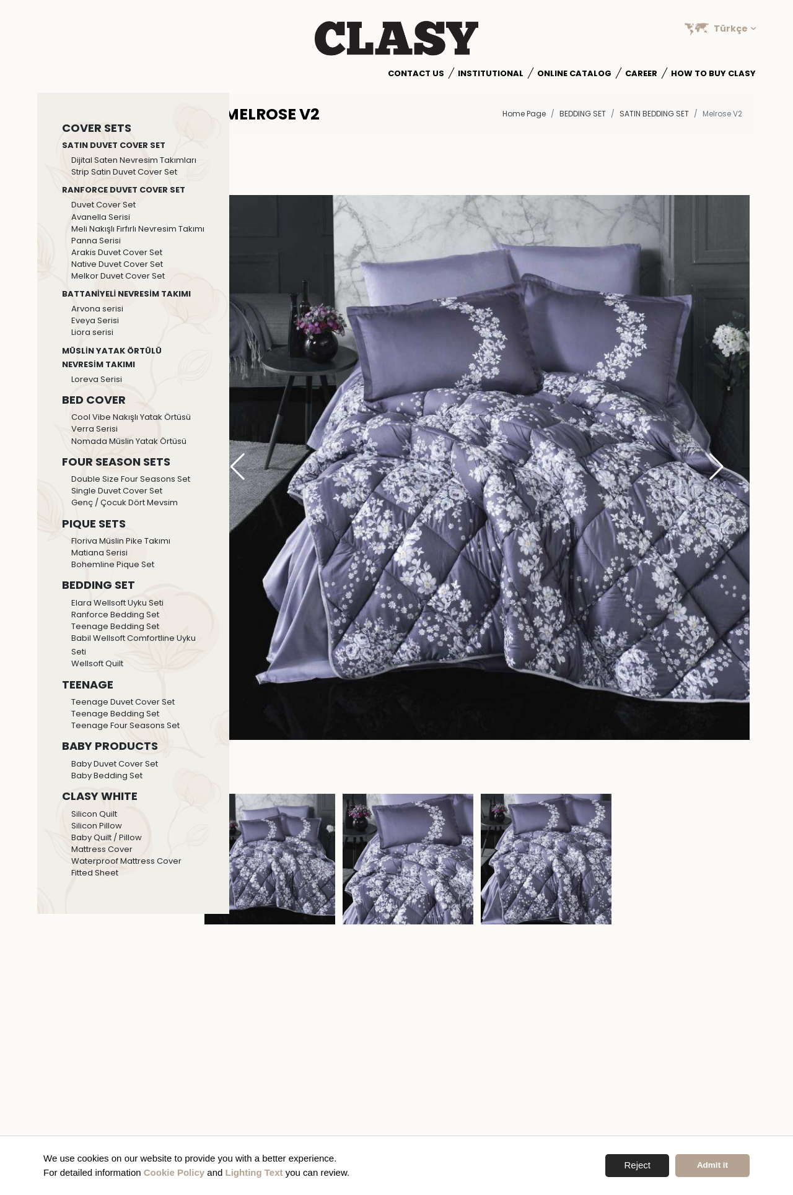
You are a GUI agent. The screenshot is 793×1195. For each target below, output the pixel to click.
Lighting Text (254, 1172)
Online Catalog (574, 73)
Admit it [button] (712, 1165)
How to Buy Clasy (713, 73)
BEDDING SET (582, 113)
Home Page (524, 113)
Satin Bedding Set (654, 113)
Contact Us (416, 73)
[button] (716, 467)
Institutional (491, 73)
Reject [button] (637, 1165)
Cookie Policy (174, 1172)
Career (641, 73)
